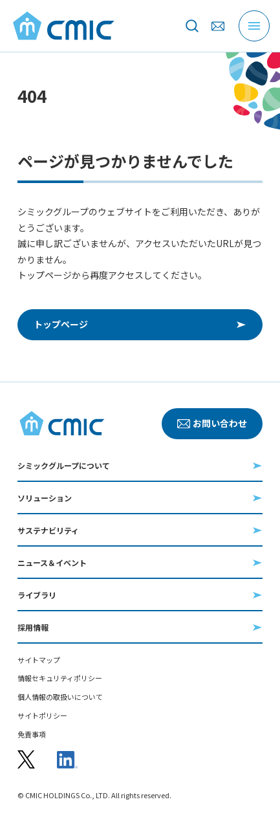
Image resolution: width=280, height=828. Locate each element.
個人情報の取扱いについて (60, 697)
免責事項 (31, 734)
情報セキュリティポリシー (59, 678)
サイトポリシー (42, 716)
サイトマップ (38, 660)
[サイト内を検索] (192, 26)
